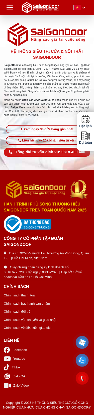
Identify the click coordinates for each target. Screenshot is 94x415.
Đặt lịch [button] (85, 121)
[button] (82, 342)
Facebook (15, 350)
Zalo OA (14, 376)
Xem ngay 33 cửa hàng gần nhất (47, 129)
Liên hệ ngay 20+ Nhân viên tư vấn (46, 140)
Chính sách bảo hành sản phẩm (27, 303)
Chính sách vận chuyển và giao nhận (30, 320)
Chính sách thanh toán (20, 295)
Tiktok (12, 367)
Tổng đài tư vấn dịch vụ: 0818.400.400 (47, 152)
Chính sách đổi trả (17, 311)
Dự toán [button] (85, 137)
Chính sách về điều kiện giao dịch (28, 328)
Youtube (14, 358)
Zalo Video (16, 385)
